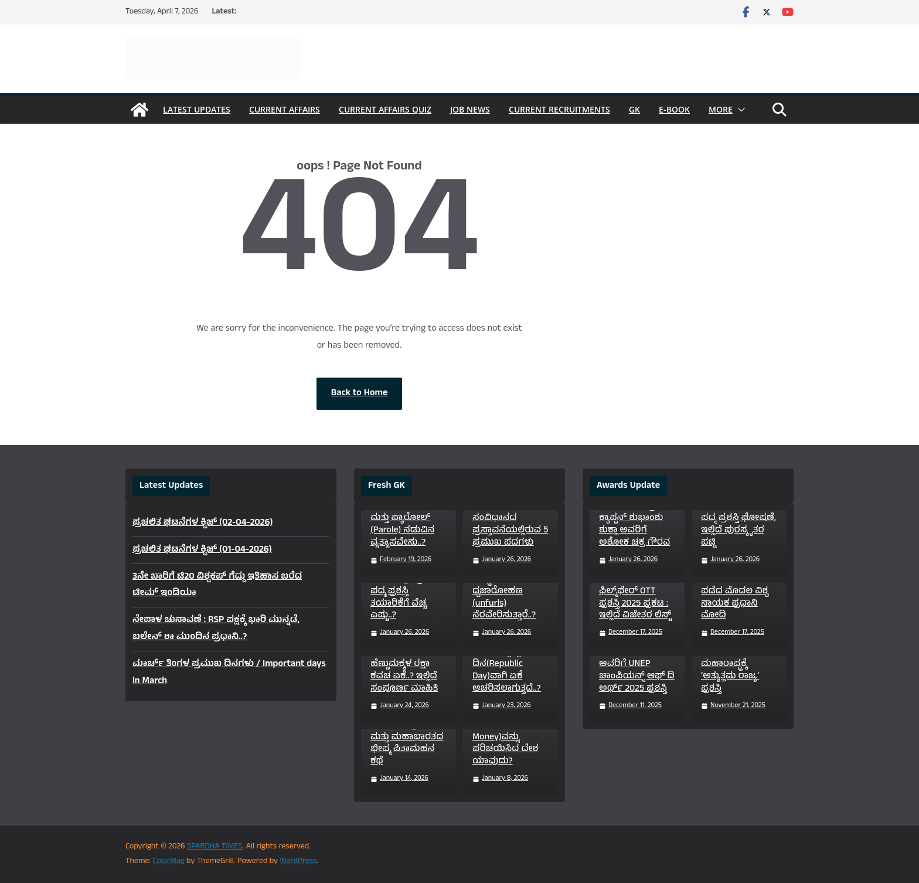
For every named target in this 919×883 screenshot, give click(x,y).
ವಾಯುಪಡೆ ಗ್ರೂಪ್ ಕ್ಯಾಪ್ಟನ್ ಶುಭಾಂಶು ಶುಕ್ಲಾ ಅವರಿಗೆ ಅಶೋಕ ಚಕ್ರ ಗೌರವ (634, 525)
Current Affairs (284, 109)
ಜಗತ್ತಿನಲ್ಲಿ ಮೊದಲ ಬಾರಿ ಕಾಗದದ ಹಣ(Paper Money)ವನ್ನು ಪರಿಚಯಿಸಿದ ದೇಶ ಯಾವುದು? (505, 731)
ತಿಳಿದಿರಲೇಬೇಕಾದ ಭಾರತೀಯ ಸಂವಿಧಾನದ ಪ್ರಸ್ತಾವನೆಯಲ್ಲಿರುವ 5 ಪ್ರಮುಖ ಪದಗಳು (510, 518)
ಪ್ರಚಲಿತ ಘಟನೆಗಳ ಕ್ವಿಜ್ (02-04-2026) (202, 523)
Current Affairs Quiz (385, 109)
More (721, 109)
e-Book (674, 109)
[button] (739, 109)
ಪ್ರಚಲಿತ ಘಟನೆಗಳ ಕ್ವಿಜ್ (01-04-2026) (202, 550)
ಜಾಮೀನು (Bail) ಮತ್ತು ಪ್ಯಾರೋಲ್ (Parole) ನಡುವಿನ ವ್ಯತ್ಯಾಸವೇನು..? (402, 525)
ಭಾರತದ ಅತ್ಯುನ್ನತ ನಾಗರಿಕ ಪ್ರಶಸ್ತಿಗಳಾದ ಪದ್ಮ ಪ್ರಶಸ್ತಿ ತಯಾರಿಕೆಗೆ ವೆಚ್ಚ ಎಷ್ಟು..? (407, 591)
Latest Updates (196, 109)
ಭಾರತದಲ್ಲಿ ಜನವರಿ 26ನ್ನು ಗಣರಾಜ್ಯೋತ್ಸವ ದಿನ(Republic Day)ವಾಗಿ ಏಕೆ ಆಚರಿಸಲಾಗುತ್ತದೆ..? (506, 658)
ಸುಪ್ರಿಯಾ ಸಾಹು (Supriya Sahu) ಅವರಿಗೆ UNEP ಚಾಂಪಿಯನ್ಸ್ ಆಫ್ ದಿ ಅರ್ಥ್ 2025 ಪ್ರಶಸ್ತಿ (637, 664)
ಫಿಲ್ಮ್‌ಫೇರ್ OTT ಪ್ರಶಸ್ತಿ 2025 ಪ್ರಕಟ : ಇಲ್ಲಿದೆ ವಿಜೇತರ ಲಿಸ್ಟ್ (635, 604)
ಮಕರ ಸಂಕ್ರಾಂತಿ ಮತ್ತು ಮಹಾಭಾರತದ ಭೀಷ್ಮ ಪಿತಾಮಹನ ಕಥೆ (406, 743)
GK (634, 109)
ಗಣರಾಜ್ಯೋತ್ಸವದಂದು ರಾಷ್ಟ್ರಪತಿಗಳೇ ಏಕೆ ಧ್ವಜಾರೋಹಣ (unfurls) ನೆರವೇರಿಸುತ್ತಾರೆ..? (511, 591)
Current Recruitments (559, 109)
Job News (470, 109)
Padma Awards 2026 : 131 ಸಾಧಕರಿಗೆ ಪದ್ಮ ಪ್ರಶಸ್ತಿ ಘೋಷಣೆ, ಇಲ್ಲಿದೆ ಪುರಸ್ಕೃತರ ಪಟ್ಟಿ (738, 518)
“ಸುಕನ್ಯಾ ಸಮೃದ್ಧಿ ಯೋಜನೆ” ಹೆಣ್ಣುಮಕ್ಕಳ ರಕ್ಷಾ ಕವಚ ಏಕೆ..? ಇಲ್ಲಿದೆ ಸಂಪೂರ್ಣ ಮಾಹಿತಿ (404, 664)
